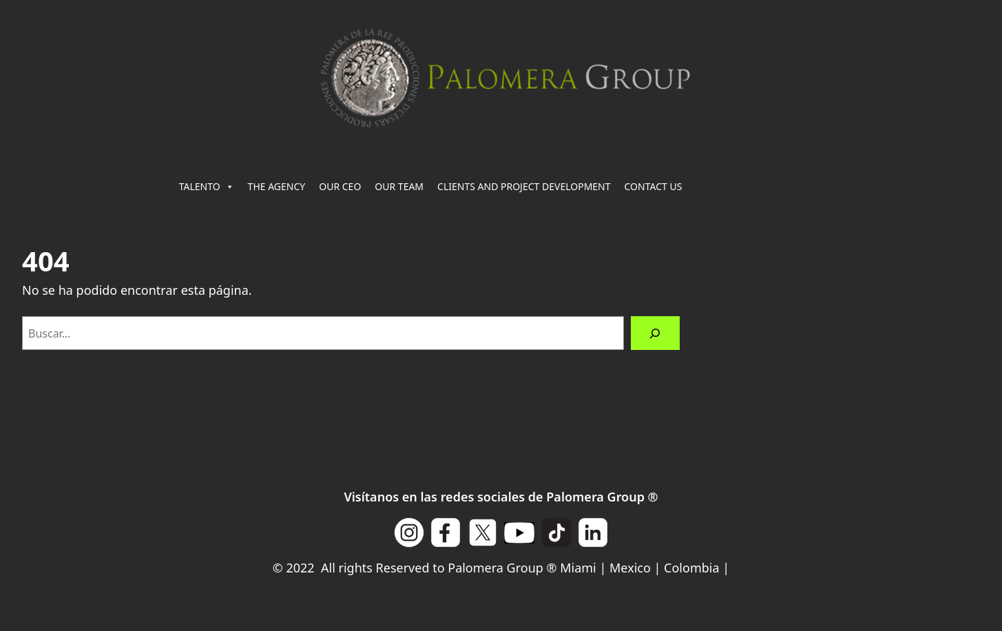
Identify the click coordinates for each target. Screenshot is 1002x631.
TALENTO (206, 186)
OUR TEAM (399, 186)
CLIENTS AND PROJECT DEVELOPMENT (523, 186)
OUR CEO (340, 186)
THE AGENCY (277, 186)
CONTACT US (653, 186)
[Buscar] (655, 333)
